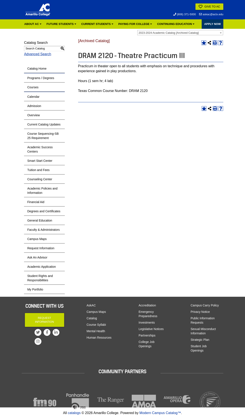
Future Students (61, 24)
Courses (32, 87)
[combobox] (180, 32)
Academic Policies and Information (42, 190)
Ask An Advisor (37, 257)
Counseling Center (39, 179)
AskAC (91, 305)
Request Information (40, 248)
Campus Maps (37, 239)
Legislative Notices (151, 329)
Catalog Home (37, 68)
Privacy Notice (200, 311)
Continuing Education (175, 24)
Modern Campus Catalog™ (160, 413)
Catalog (92, 318)
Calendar (33, 96)
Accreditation (147, 305)
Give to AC (209, 7)
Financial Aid (35, 202)
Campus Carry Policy (205, 305)
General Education (39, 220)
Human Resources (99, 337)
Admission (34, 106)
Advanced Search (37, 54)
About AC (32, 24)
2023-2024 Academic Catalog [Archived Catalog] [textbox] (169, 32)
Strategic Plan (200, 339)
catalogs (74, 413)
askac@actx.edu (211, 14)
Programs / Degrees (40, 78)
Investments (147, 322)
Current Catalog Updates (43, 124)
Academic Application (41, 266)
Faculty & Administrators (43, 229)
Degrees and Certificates (43, 211)
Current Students (97, 24)
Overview (33, 115)
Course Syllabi (96, 324)
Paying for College (135, 24)
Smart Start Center (39, 160)
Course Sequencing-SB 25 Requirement (43, 136)
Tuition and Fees (38, 170)
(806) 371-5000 (184, 14)
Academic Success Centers (40, 149)
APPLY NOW (212, 24)
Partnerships (147, 335)
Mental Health (96, 331)
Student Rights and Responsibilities (40, 278)
